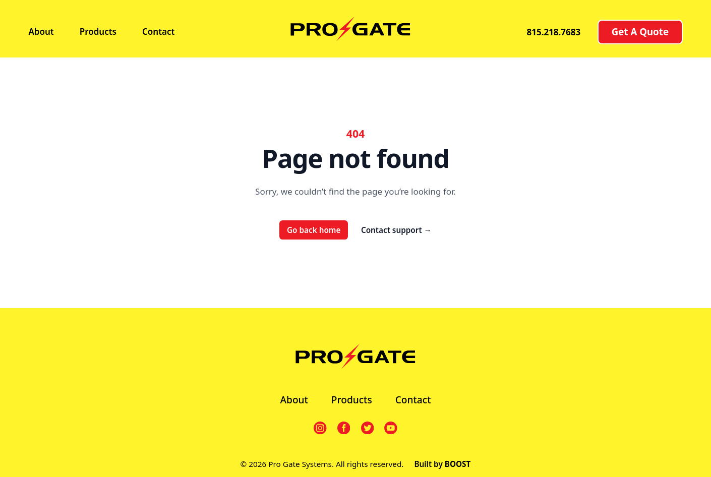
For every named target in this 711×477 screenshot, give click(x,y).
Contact (158, 31)
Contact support (396, 230)
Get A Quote (640, 31)
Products (98, 31)
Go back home (314, 230)
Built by (442, 464)
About (40, 31)
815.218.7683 (553, 32)
